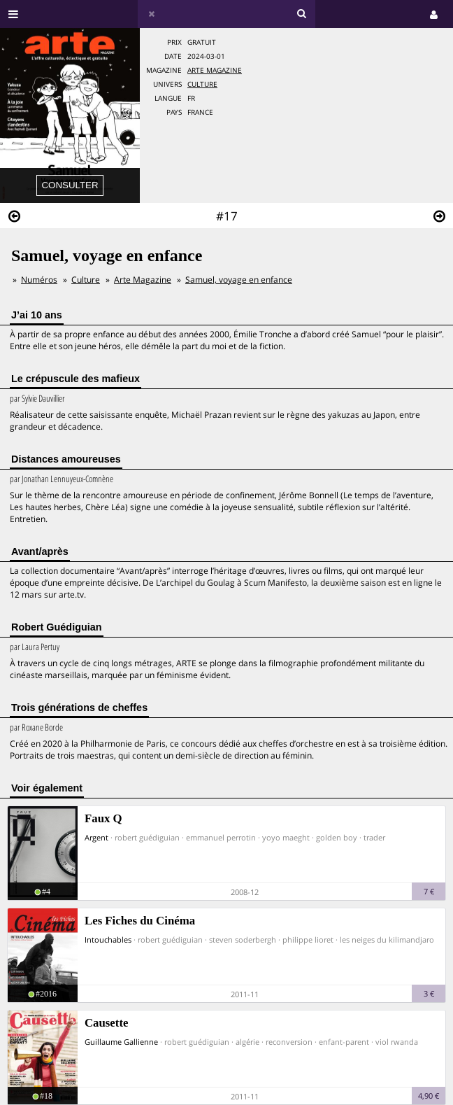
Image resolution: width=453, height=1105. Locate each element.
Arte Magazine (214, 70)
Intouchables (108, 939)
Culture (202, 84)
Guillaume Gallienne (121, 1041)
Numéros (39, 280)
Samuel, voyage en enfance (238, 280)
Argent (96, 837)
